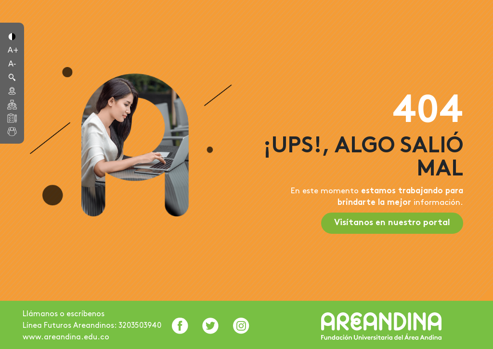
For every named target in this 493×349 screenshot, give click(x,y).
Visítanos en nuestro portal (392, 223)
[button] (12, 35)
